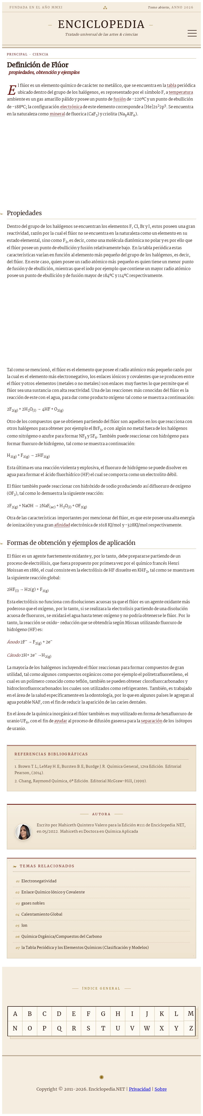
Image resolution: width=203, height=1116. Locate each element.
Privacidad (140, 1089)
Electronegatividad (39, 881)
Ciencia (41, 54)
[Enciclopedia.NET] (101, 24)
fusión (119, 99)
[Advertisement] (101, 162)
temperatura (181, 92)
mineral (57, 114)
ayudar (60, 721)
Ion (24, 925)
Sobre (161, 1089)
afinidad (62, 525)
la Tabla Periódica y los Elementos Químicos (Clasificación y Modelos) (85, 948)
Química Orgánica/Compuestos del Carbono (61, 937)
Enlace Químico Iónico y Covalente (53, 892)
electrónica (71, 107)
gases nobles (33, 903)
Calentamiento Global (41, 914)
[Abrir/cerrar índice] (192, 33)
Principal (17, 54)
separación (151, 721)
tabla (171, 85)
